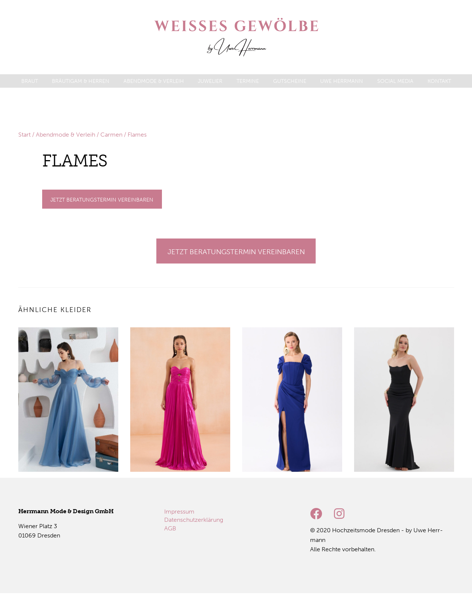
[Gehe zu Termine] (102, 199)
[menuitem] (29, 81)
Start (24, 134)
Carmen (111, 134)
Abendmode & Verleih (65, 134)
